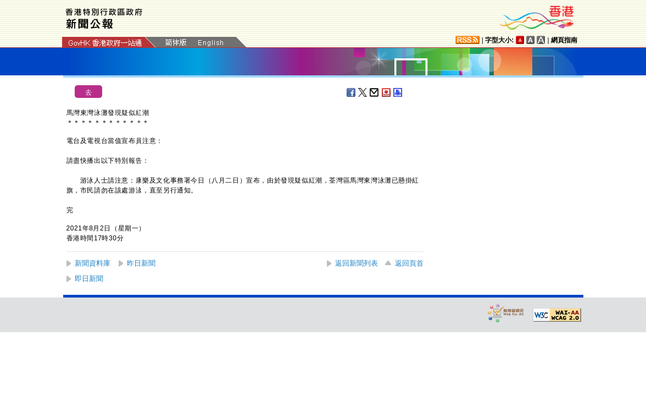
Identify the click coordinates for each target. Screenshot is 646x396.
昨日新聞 (141, 263)
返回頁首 (409, 263)
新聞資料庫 (92, 263)
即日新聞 (89, 278)
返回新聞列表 (356, 263)
